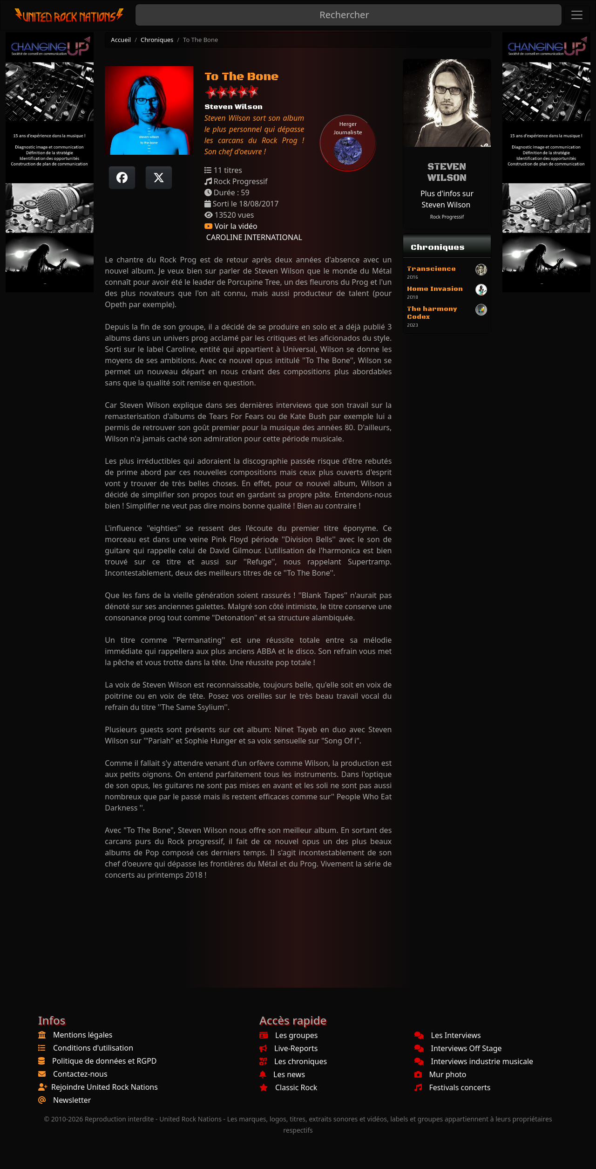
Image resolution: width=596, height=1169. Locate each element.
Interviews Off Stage (458, 1048)
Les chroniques (293, 1061)
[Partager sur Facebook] (121, 177)
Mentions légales (83, 1035)
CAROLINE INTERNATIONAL (253, 237)
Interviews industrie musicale (474, 1061)
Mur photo (440, 1074)
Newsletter (72, 1100)
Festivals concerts (452, 1087)
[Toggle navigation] (577, 15)
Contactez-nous (80, 1074)
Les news (282, 1074)
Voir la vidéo (230, 226)
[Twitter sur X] (158, 177)
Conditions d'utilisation (93, 1048)
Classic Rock (288, 1087)
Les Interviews (447, 1035)
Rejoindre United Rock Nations (104, 1087)
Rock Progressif (447, 216)
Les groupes (288, 1035)
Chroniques (157, 39)
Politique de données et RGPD (104, 1061)
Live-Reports (288, 1048)
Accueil (121, 39)
